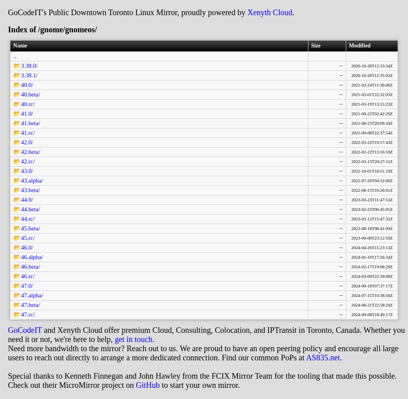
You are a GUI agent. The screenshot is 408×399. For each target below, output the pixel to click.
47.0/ (27, 286)
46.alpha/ (32, 257)
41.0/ (27, 113)
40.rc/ (28, 104)
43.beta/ (30, 190)
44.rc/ (28, 219)
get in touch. (134, 339)
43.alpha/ (32, 180)
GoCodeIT (25, 330)
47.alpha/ (32, 295)
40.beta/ (30, 94)
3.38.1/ (29, 75)
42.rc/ (28, 161)
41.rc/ (28, 133)
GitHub (148, 385)
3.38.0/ (29, 66)
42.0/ (27, 142)
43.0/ (27, 171)
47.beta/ (30, 305)
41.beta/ (30, 123)
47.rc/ (28, 314)
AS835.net (323, 357)
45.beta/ (30, 228)
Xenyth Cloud (269, 12)
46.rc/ (28, 276)
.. (15, 56)
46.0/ (27, 247)
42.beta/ (30, 152)
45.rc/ (28, 238)
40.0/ (27, 85)
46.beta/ (30, 266)
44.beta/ (30, 209)
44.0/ (27, 200)
